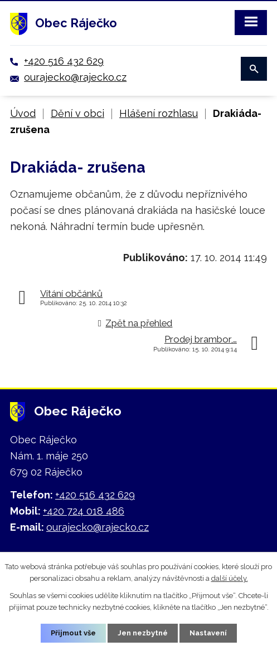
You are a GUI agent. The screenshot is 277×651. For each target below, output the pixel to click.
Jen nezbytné (143, 633)
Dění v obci (77, 113)
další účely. (229, 578)
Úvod (23, 113)
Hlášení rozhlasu (158, 113)
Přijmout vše (73, 633)
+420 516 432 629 (64, 61)
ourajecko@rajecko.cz (75, 77)
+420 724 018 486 (83, 511)
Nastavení (208, 633)
